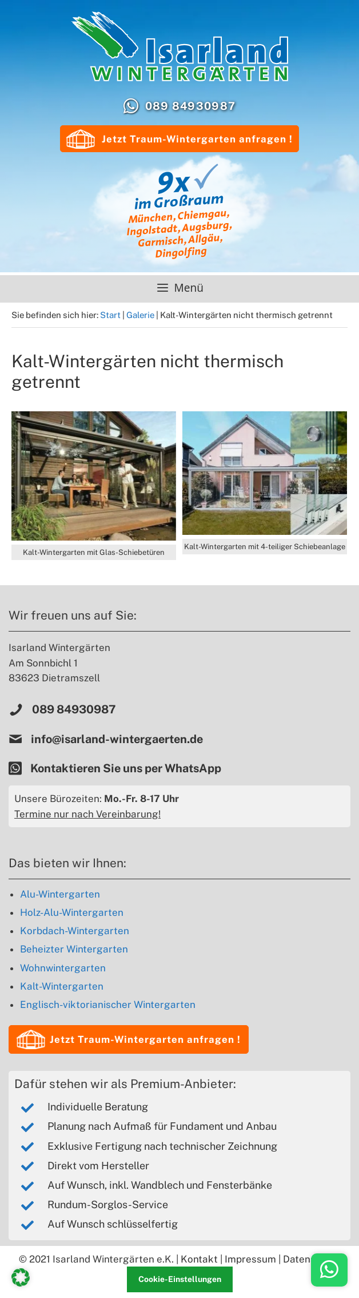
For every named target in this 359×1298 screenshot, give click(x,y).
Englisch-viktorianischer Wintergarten (108, 1004)
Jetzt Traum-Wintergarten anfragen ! (179, 139)
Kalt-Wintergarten (61, 986)
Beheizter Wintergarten (74, 949)
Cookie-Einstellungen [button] (179, 1279)
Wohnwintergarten (63, 968)
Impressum (250, 1259)
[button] (129, 1039)
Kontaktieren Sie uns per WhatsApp (127, 768)
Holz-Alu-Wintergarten (71, 912)
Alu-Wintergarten (60, 894)
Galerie (140, 315)
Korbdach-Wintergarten (74, 930)
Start (110, 315)
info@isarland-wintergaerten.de (117, 739)
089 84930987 (190, 106)
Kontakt (199, 1259)
